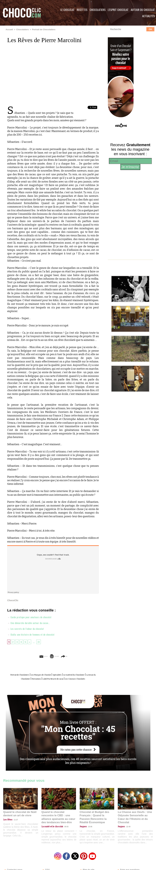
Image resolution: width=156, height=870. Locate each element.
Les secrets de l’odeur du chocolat (27, 628)
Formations (65, 677)
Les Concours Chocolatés (57, 681)
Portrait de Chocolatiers (42, 29)
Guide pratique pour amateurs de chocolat (31, 617)
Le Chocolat (67, 10)
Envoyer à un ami (28, 655)
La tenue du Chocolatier (42, 677)
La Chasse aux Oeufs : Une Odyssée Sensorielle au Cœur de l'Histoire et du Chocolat (134, 817)
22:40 (127, 825)
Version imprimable (58, 655)
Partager (83, 655)
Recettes (82, 10)
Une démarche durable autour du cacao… (30, 622)
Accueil (9, 29)
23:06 (89, 828)
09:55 (64, 825)
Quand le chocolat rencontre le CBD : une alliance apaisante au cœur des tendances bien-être (58, 817)
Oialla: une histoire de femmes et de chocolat (33, 634)
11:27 (14, 822)
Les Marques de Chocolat (53, 674)
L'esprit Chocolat (118, 10)
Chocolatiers (98, 10)
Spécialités (76, 674)
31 (40, 641)
